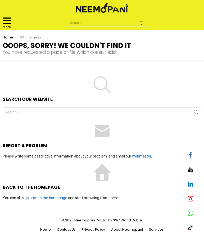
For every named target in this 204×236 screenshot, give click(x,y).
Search (142, 24)
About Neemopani (127, 230)
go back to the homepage (46, 198)
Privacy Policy (93, 230)
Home (45, 230)
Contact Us (66, 230)
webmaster (141, 156)
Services (156, 230)
